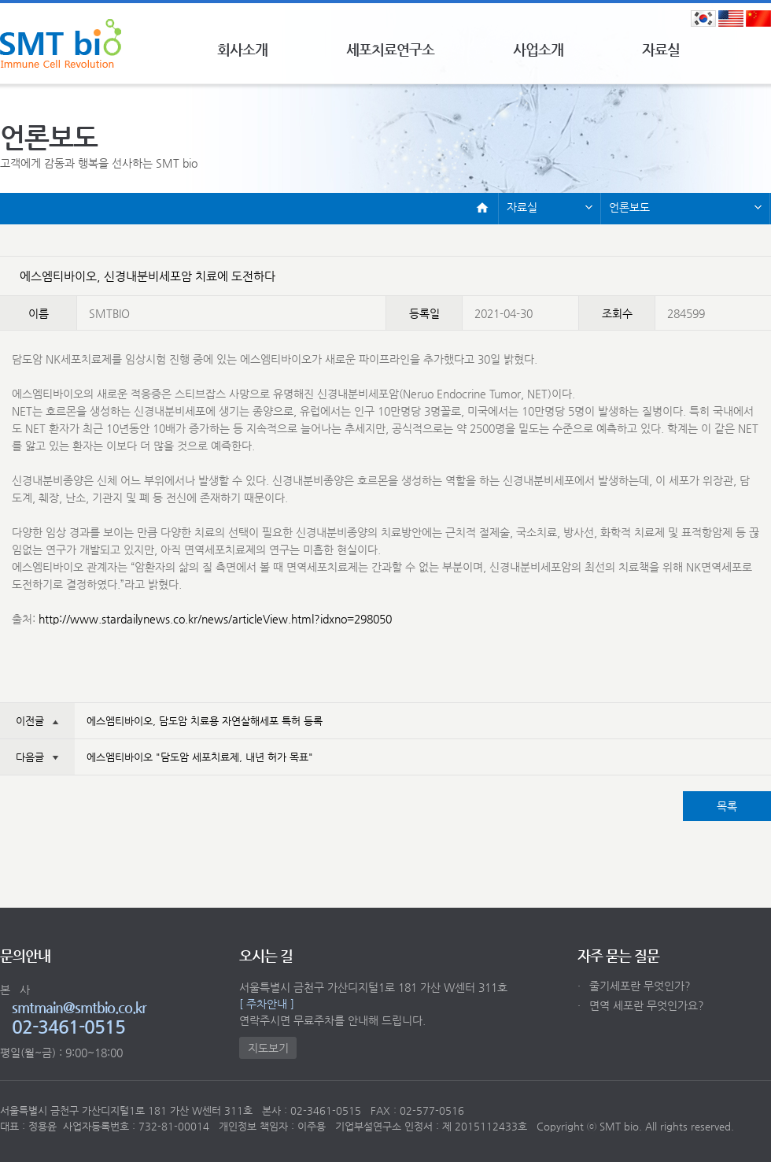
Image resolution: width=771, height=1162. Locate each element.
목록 (727, 806)
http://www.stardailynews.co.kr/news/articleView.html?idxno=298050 (215, 618)
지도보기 (268, 1048)
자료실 (661, 49)
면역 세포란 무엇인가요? (640, 1005)
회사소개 (242, 49)
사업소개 (538, 49)
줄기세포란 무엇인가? (634, 985)
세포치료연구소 (390, 49)
